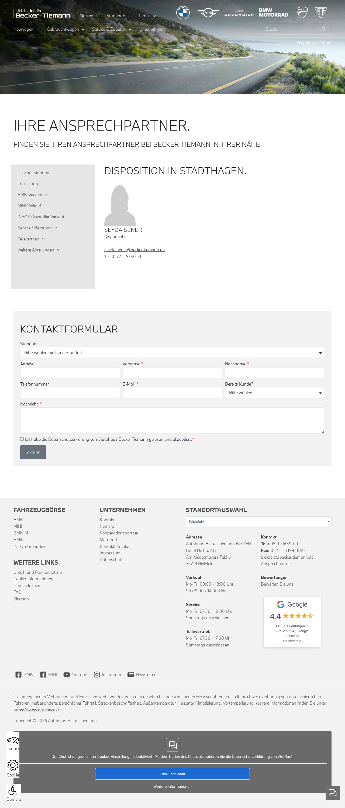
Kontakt (107, 519)
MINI (17, 526)
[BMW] (24, 674)
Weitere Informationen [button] (172, 786)
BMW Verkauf (33, 195)
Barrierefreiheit (26, 585)
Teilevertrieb (31, 239)
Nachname (235, 363)
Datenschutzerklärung (68, 439)
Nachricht (29, 404)
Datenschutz (111, 559)
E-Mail (129, 384)
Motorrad (108, 539)
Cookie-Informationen (33, 578)
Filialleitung (28, 183)
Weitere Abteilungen (39, 250)
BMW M (20, 533)
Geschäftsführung (34, 172)
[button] (12, 790)
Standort (28, 343)
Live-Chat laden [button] (172, 773)
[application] (95, 15)
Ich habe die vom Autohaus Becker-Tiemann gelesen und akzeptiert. (109, 439)
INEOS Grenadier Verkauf (41, 216)
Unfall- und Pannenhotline (37, 572)
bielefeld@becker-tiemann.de (287, 557)
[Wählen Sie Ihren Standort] (259, 521)
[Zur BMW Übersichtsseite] (183, 12)
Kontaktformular (115, 546)
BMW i (19, 539)
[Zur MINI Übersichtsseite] (208, 13)
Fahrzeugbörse (39, 510)
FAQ (17, 592)
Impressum (110, 552)
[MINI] (48, 674)
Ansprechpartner (276, 563)
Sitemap (21, 598)
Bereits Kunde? (239, 384)
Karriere (107, 526)
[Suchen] (323, 29)
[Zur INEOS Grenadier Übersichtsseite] (239, 12)
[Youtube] (75, 674)
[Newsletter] (141, 674)
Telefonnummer (34, 384)
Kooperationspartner (119, 533)
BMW (18, 519)
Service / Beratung (37, 228)
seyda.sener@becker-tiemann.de (134, 249)
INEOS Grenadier (29, 546)
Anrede (26, 363)
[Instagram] (107, 674)
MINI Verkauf (29, 205)
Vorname (131, 363)
